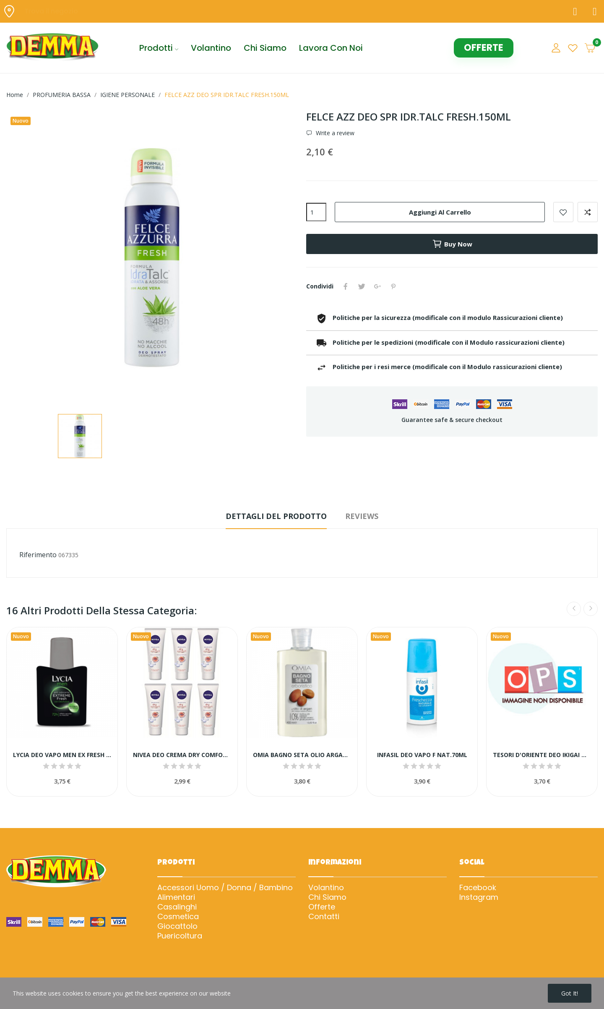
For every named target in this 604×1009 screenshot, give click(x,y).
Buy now (452, 244)
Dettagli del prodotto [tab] (276, 516)
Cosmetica (178, 917)
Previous (574, 609)
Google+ (377, 286)
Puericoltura (179, 936)
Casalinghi (177, 907)
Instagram (478, 897)
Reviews (361, 516)
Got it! (569, 993)
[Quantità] (316, 212)
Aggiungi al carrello (440, 212)
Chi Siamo (327, 897)
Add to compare (587, 212)
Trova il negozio (51, 11)
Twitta (362, 286)
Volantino (326, 888)
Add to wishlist (563, 212)
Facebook (477, 888)
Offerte (321, 907)
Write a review (334, 133)
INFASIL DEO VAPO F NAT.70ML (422, 755)
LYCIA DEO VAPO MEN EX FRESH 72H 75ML (62, 755)
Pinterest (393, 286)
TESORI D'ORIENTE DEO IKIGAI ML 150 (542, 755)
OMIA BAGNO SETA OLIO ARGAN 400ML (302, 755)
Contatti (323, 917)
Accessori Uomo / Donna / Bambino (225, 888)
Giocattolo (177, 926)
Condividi (346, 286)
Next (590, 609)
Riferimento (38, 554)
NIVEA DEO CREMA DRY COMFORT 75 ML (182, 755)
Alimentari (176, 897)
